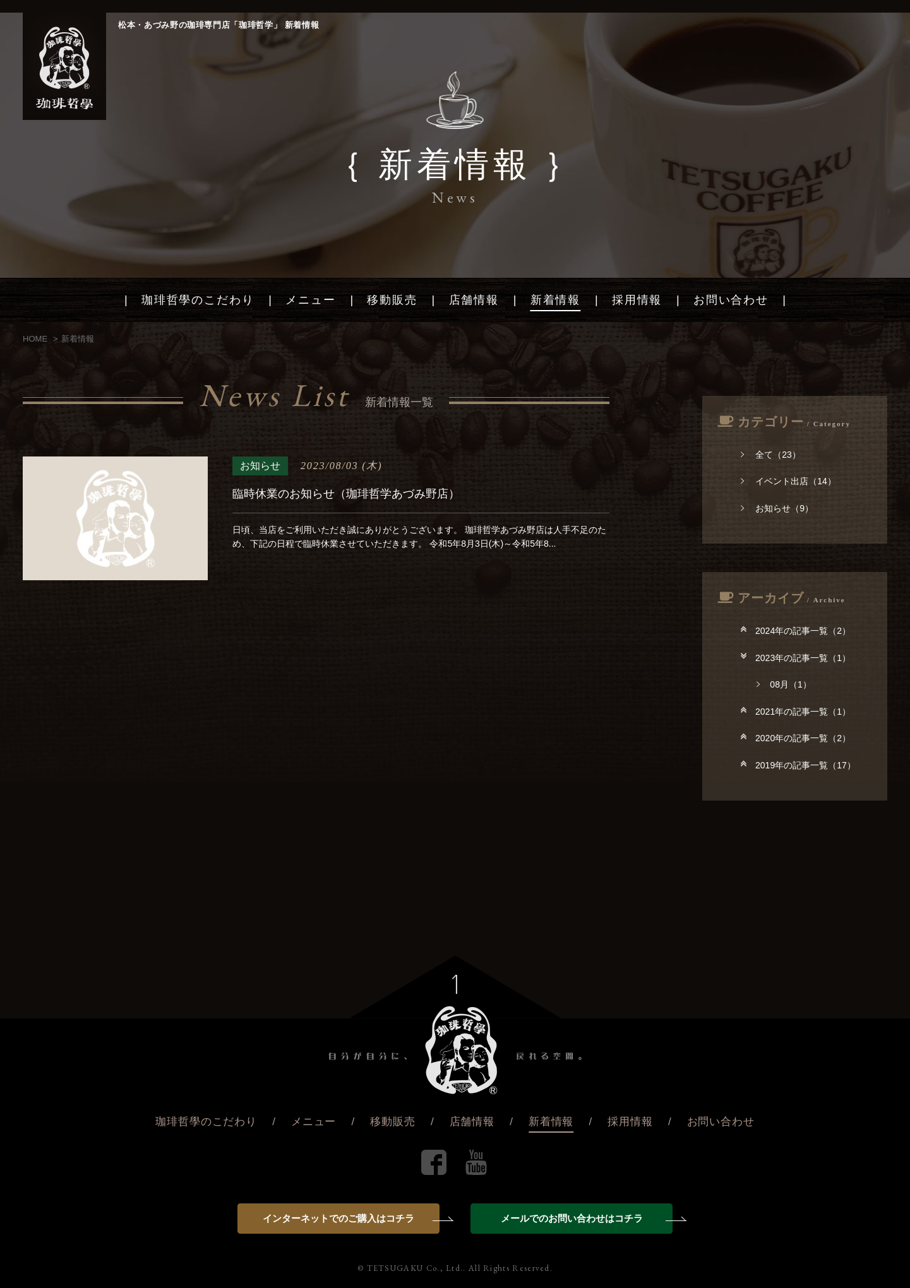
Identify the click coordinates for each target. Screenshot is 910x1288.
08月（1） (784, 684)
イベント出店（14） (788, 481)
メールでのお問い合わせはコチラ (587, 1218)
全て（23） (771, 455)
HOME (35, 338)
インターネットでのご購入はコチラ (351, 1218)
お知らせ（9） (777, 508)
